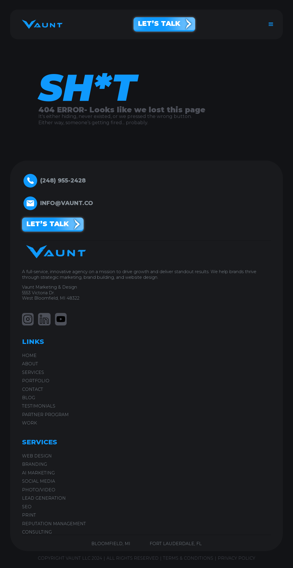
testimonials (38, 406)
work (29, 423)
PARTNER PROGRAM (45, 414)
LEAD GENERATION (44, 498)
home (29, 355)
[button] (271, 24)
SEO (27, 506)
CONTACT (32, 389)
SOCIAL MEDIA (38, 481)
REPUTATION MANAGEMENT (54, 523)
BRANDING (34, 464)
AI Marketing (38, 473)
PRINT (29, 515)
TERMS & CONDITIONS (188, 558)
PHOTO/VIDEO (38, 490)
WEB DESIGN (37, 456)
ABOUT (30, 363)
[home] (40, 24)
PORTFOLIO (35, 380)
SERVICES (33, 372)
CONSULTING (37, 532)
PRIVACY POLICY (236, 558)
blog (28, 397)
